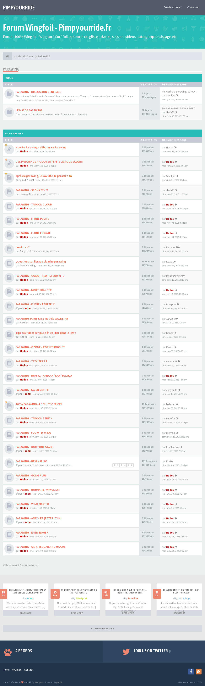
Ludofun (170, 418)
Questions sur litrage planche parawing (41, 261)
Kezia (169, 261)
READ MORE (25, 613)
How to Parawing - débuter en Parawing (41, 147)
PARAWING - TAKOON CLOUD (34, 204)
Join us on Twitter (152, 650)
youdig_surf (27, 180)
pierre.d (170, 432)
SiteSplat (81, 598)
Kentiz (23, 336)
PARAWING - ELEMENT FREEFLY (35, 304)
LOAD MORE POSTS (102, 628)
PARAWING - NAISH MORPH (32, 390)
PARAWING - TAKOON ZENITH (34, 418)
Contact (28, 669)
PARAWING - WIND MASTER (32, 504)
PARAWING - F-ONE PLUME (32, 219)
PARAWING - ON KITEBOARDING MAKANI (41, 547)
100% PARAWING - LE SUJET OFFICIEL (39, 404)
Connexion (193, 7)
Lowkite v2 (23, 247)
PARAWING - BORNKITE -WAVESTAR (38, 490)
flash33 (170, 112)
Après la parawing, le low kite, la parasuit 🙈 (44, 176)
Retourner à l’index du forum (20, 565)
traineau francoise (33, 465)
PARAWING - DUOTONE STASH (34, 447)
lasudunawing (28, 265)
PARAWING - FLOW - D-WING (33, 432)
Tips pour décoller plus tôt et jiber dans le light (46, 333)
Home (6, 669)
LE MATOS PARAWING (29, 110)
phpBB (59, 682)
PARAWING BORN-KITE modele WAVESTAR (42, 318)
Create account (172, 7)
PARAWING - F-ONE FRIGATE (33, 233)
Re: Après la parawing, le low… (179, 91)
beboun (170, 404)
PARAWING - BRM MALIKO (31, 461)
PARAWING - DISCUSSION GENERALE (38, 92)
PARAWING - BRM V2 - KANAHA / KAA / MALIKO (44, 375)
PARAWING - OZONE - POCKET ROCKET (40, 347)
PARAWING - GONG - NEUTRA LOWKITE (40, 276)
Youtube (17, 669)
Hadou (24, 151)
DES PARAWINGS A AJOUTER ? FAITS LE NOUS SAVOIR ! (49, 161)
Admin (30, 598)
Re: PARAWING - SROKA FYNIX (178, 108)
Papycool (25, 251)
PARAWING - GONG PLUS (31, 475)
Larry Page (184, 598)
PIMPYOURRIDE (19, 7)
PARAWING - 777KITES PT (31, 361)
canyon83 (171, 361)
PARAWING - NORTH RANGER (34, 290)
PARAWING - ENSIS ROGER (32, 532)
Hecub (170, 147)
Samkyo (170, 95)
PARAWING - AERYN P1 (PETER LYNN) (39, 518)
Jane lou (133, 598)
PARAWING (11, 69)
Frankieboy (172, 447)
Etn (168, 461)
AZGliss (24, 322)
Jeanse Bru (26, 194)
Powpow (171, 304)
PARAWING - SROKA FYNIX (32, 190)
